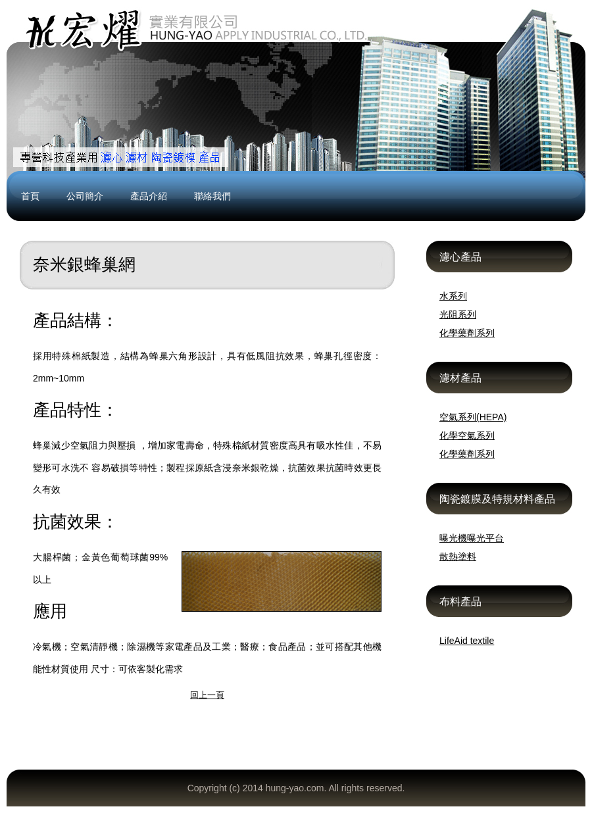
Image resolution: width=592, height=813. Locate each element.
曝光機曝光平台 (471, 538)
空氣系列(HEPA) (472, 417)
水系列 (453, 296)
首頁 (30, 196)
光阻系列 (457, 314)
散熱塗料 (457, 556)
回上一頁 (207, 695)
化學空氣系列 (467, 435)
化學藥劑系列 (467, 333)
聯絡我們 (212, 196)
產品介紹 (148, 196)
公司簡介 (84, 196)
